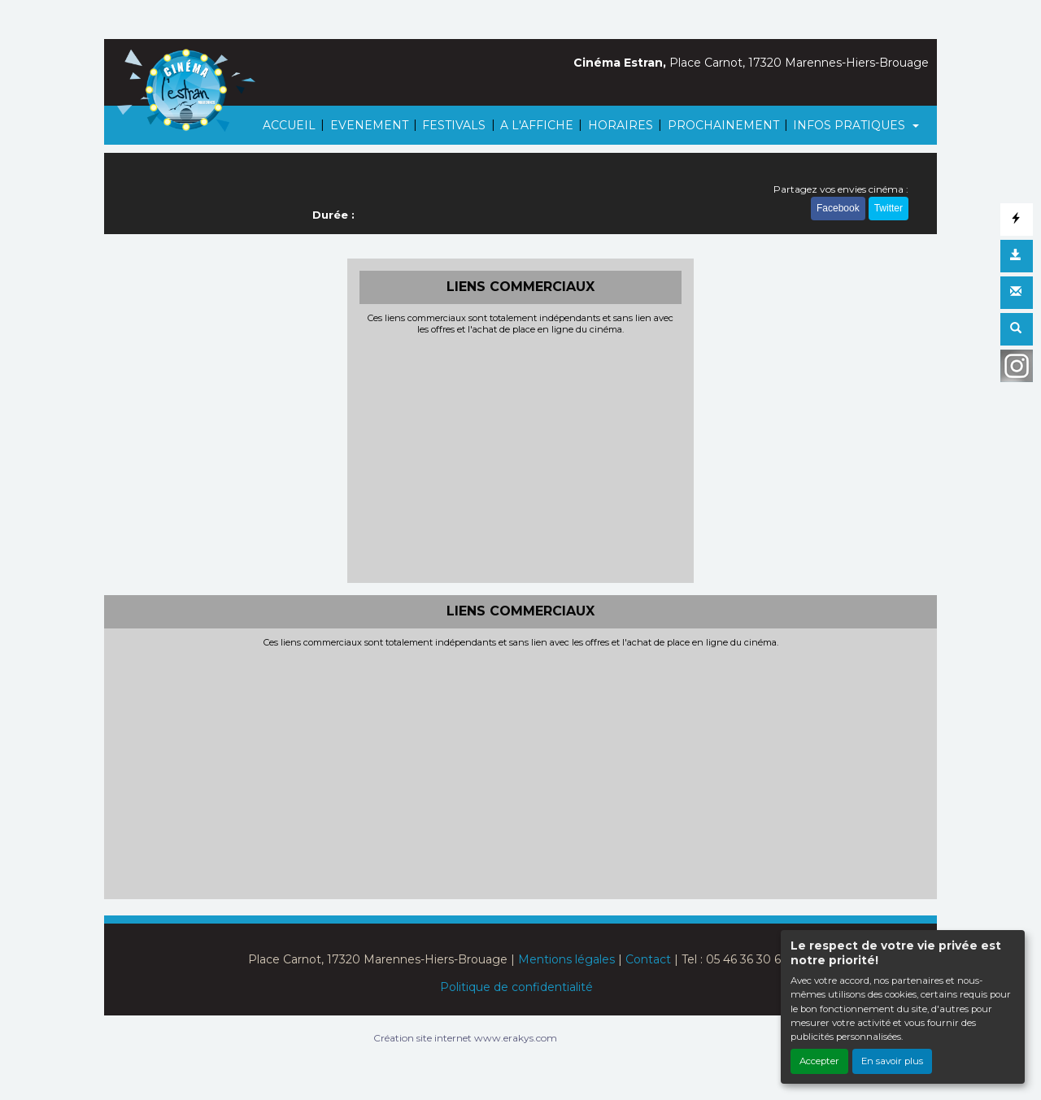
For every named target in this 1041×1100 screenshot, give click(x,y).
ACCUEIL (289, 125)
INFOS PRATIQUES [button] (850, 125)
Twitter (888, 209)
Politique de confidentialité (516, 987)
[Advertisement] (520, 457)
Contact (648, 959)
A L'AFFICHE (536, 125)
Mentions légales (566, 959)
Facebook (838, 209)
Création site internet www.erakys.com (465, 1038)
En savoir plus (892, 1061)
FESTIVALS (454, 125)
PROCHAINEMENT (723, 125)
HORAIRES (620, 125)
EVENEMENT (369, 125)
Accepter (819, 1061)
